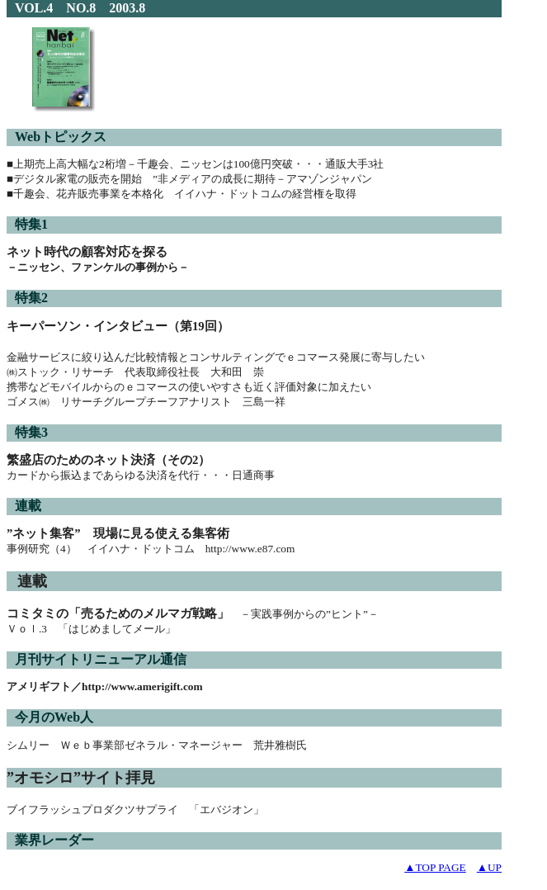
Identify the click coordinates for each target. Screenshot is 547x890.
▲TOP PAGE (435, 867)
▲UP (489, 867)
